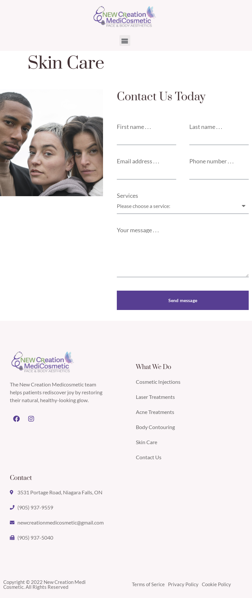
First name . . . (134, 127)
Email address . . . (138, 161)
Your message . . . (138, 230)
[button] (124, 40)
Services (127, 195)
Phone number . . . (211, 161)
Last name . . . (205, 127)
